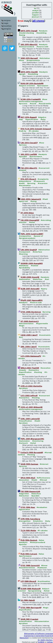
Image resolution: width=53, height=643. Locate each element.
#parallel (23, 156)
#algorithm (24, 493)
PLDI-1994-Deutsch (29, 540)
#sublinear (42, 567)
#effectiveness (43, 478)
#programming (34, 591)
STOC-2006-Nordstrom (31, 312)
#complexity (43, 179)
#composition (25, 236)
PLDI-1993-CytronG (29, 554)
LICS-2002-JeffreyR (29, 395)
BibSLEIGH (24, 638)
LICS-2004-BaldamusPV (31, 356)
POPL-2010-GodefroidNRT (32, 234)
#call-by (22, 131)
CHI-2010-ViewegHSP (30, 220)
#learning (23, 254)
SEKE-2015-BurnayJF (29, 58)
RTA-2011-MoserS (28, 179)
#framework (39, 181)
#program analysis (27, 238)
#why (43, 119)
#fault (45, 199)
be (35, 8)
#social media (45, 103)
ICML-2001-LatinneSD (30, 419)
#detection (24, 496)
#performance (35, 156)
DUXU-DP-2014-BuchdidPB (32, 83)
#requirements (33, 60)
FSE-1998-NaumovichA (30, 491)
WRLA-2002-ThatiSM (30, 368)
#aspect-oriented (27, 85)
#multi (22, 183)
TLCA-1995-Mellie (28, 530)
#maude (22, 370)
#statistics (38, 521)
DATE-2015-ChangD (29, 31)
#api (21, 119)
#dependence (25, 181)
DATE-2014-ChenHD (29, 72)
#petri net (23, 201)
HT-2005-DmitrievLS (30, 321)
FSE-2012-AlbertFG (29, 168)
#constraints (45, 335)
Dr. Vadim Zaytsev (45, 640)
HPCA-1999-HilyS (28, 478)
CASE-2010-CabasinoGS (31, 199)
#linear (44, 565)
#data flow (37, 279)
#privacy (23, 145)
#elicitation (44, 58)
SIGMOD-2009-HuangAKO (32, 263)
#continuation (44, 581)
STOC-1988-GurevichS (30, 565)
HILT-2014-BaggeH (29, 117)
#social (33, 103)
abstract (35, 17)
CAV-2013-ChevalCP (29, 143)
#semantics (34, 370)
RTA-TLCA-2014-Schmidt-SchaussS (36, 129)
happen (35, 15)
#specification (31, 119)
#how (21, 60)
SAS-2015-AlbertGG (29, 44)
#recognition (24, 521)
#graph (22, 74)
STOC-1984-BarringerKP (31, 607)
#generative (24, 509)
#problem (23, 388)
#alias (41, 540)
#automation (24, 279)
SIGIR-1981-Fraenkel (29, 619)
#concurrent (44, 168)
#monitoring (37, 441)
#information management (31, 101)
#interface (37, 252)
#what (32, 222)
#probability (24, 268)
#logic (21, 325)
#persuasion (42, 85)
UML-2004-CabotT (29, 347)
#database (23, 265)
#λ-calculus (34, 131)
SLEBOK (41, 642)
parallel (35, 12)
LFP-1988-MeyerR (28, 581)
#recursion (42, 183)
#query (44, 289)
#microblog (46, 220)
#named (22, 170)
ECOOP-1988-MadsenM (31, 589)
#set (47, 279)
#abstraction (44, 250)
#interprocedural (26, 46)
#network (23, 443)
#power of (38, 236)
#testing (38, 372)
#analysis (43, 31)
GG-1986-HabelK (28, 600)
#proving (31, 183)
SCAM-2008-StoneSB (30, 277)
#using (22, 35)
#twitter (23, 222)
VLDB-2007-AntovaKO (30, 289)
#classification (25, 421)
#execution (45, 368)
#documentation (26, 323)
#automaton (24, 441)
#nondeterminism (27, 567)
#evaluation (42, 507)
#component (24, 252)
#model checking (26, 33)
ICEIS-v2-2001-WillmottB (31, 407)
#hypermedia (42, 323)
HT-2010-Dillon (27, 213)
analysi (35, 10)
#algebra (42, 117)
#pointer (23, 544)
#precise (23, 466)
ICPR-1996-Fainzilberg (30, 519)
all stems (38, 20)
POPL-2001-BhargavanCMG (32, 439)
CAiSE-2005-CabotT (29, 335)
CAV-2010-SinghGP (29, 250)
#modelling (41, 33)
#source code (42, 46)
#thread (43, 480)
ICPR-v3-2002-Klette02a (31, 386)
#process (23, 103)
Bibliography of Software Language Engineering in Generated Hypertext (38, 634)
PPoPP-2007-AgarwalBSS (32, 300)
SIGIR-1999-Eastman (29, 464)
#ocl (21, 337)
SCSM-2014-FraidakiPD (31, 99)
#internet (44, 464)
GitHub (50, 642)
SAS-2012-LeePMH (29, 154)
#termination (25, 185)
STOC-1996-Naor (28, 507)
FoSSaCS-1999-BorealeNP (32, 452)
